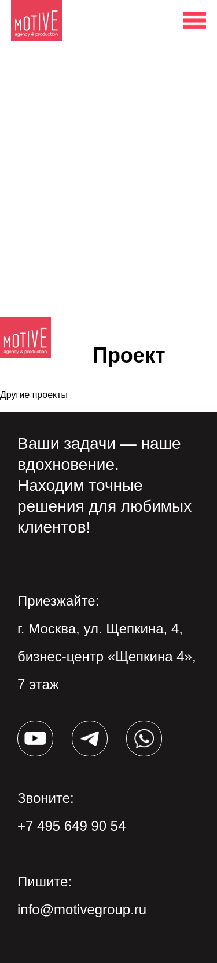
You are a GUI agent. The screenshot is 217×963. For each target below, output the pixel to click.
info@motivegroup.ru (81, 909)
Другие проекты (34, 395)
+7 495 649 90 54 (71, 826)
